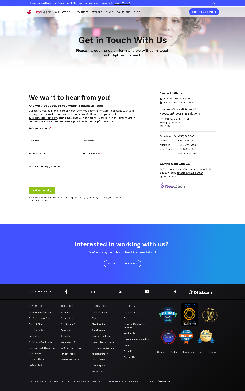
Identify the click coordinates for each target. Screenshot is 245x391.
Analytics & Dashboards (40, 342)
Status (174, 352)
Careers (127, 345)
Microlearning (98, 324)
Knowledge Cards (37, 330)
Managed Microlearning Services (135, 326)
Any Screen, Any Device (40, 318)
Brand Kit (128, 351)
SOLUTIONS (123, 12)
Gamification (35, 336)
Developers (188, 352)
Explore (97, 12)
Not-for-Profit (67, 354)
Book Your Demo (132, 312)
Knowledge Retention (103, 342)
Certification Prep (69, 324)
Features (82, 12)
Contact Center (68, 318)
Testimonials (130, 333)
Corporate (65, 336)
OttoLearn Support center (73, 121)
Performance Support (103, 348)
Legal (201, 352)
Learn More (122, 3)
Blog (137, 12)
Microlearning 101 (100, 354)
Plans (126, 318)
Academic (65, 312)
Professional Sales (69, 360)
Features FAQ (35, 365)
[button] (64, 12)
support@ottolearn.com (43, 117)
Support (161, 352)
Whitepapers (98, 366)
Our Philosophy (99, 312)
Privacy (212, 352)
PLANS (109, 12)
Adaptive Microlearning (40, 312)
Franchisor (65, 330)
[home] (39, 12)
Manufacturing (67, 342)
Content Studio (36, 324)
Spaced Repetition (101, 336)
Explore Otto (98, 360)
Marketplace (98, 372)
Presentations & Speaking (136, 339)
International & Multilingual (42, 348)
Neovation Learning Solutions (66, 382)
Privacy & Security (38, 359)
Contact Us (129, 357)
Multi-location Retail (70, 348)
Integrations (35, 353)
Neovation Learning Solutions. (180, 113)
